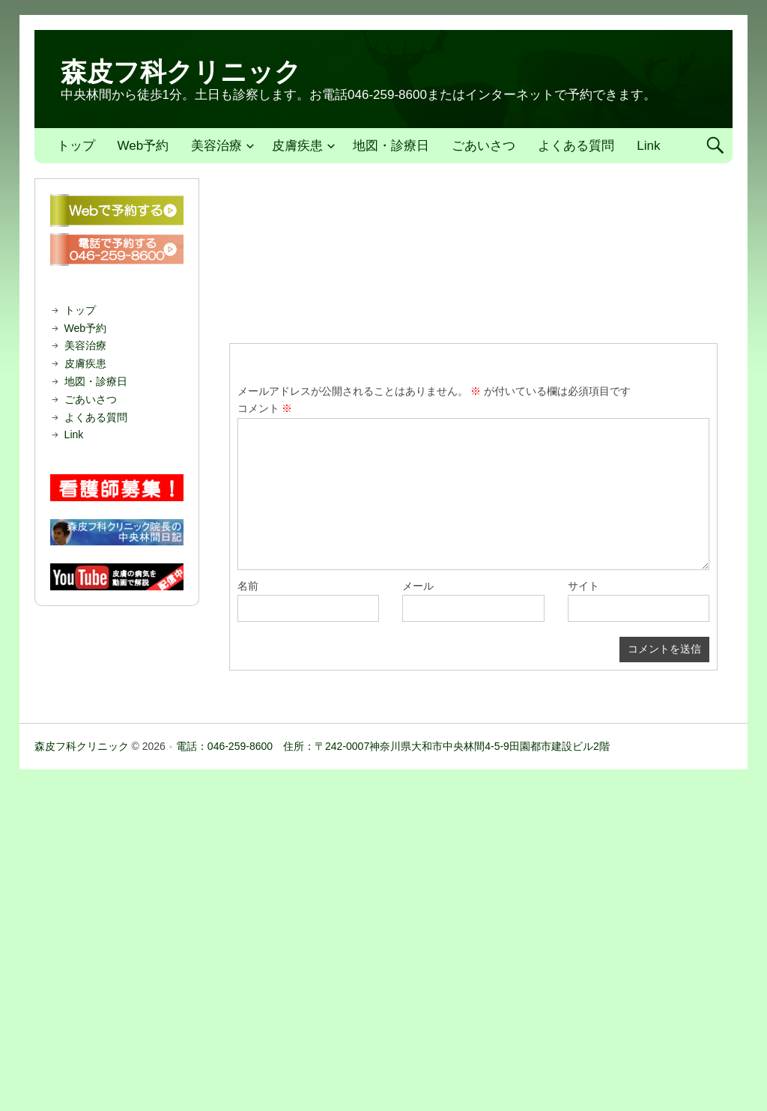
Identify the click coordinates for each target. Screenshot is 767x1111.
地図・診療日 (391, 146)
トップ (76, 146)
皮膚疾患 (297, 146)
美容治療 (216, 146)
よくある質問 (576, 146)
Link (648, 146)
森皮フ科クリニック (181, 71)
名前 (247, 586)
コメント (265, 408)
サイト (583, 586)
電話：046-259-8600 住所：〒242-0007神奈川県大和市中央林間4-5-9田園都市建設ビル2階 (393, 746)
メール (418, 586)
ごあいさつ (483, 146)
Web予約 (143, 146)
